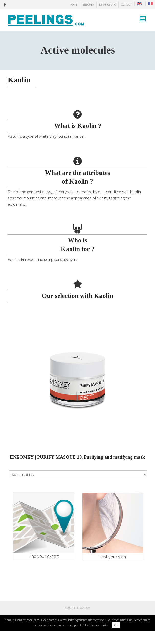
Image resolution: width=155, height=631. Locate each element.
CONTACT (126, 4)
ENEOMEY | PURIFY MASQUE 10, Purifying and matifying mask (77, 457)
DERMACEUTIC (107, 4)
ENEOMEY (88, 4)
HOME (73, 4)
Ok (116, 625)
